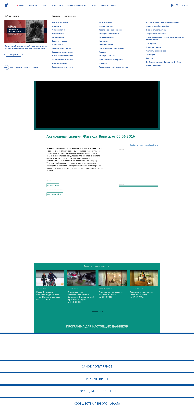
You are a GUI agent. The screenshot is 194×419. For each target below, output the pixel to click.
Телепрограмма (109, 5)
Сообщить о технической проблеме (144, 145)
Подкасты (57, 5)
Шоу (44, 5)
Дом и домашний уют (54, 194)
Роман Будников (53, 185)
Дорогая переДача (54, 17)
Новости (33, 5)
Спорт (93, 5)
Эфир (21, 5)
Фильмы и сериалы (76, 5)
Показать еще (97, 311)
